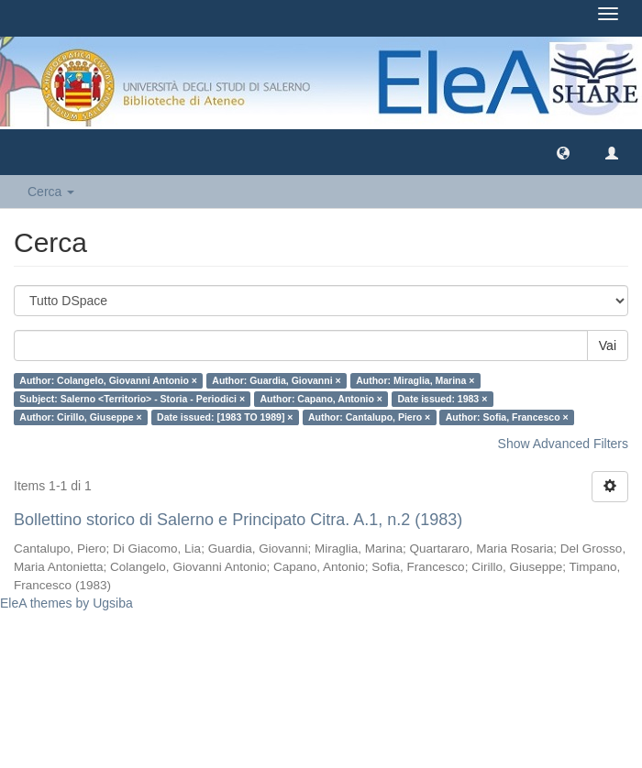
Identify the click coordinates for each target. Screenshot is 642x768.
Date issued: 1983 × (443, 398)
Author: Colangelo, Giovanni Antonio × (108, 380)
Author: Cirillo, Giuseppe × (80, 416)
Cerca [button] (51, 191)
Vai (607, 345)
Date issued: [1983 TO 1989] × (225, 416)
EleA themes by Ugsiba (66, 603)
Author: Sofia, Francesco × (507, 416)
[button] (563, 152)
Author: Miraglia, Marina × (415, 380)
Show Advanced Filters (563, 443)
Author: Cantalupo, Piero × (369, 416)
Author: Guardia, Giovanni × (276, 380)
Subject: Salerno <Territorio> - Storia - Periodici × (132, 398)
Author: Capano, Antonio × (321, 398)
